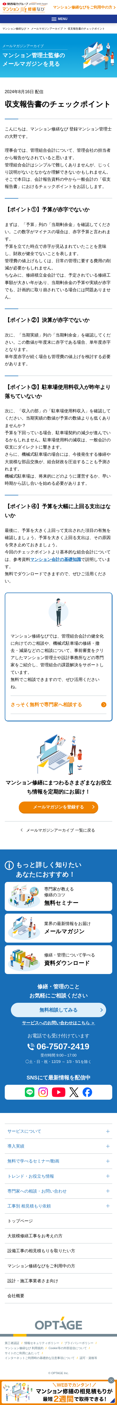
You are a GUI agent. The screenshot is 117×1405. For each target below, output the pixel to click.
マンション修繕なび (14, 28)
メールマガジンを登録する (58, 807)
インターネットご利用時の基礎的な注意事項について (40, 1357)
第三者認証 (12, 1343)
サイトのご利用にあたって (22, 1353)
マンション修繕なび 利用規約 (24, 1348)
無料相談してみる (58, 1010)
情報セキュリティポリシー (41, 1343)
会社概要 (15, 1295)
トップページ (20, 1221)
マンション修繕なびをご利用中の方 (80, 7)
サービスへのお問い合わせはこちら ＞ (58, 1023)
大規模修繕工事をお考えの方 (34, 1236)
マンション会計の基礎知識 (55, 559)
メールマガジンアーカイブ (47, 28)
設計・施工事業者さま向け (32, 1281)
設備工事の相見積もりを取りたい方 (41, 1250)
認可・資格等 (88, 1357)
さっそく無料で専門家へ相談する (46, 704)
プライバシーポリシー (78, 1343)
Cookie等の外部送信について (67, 1348)
